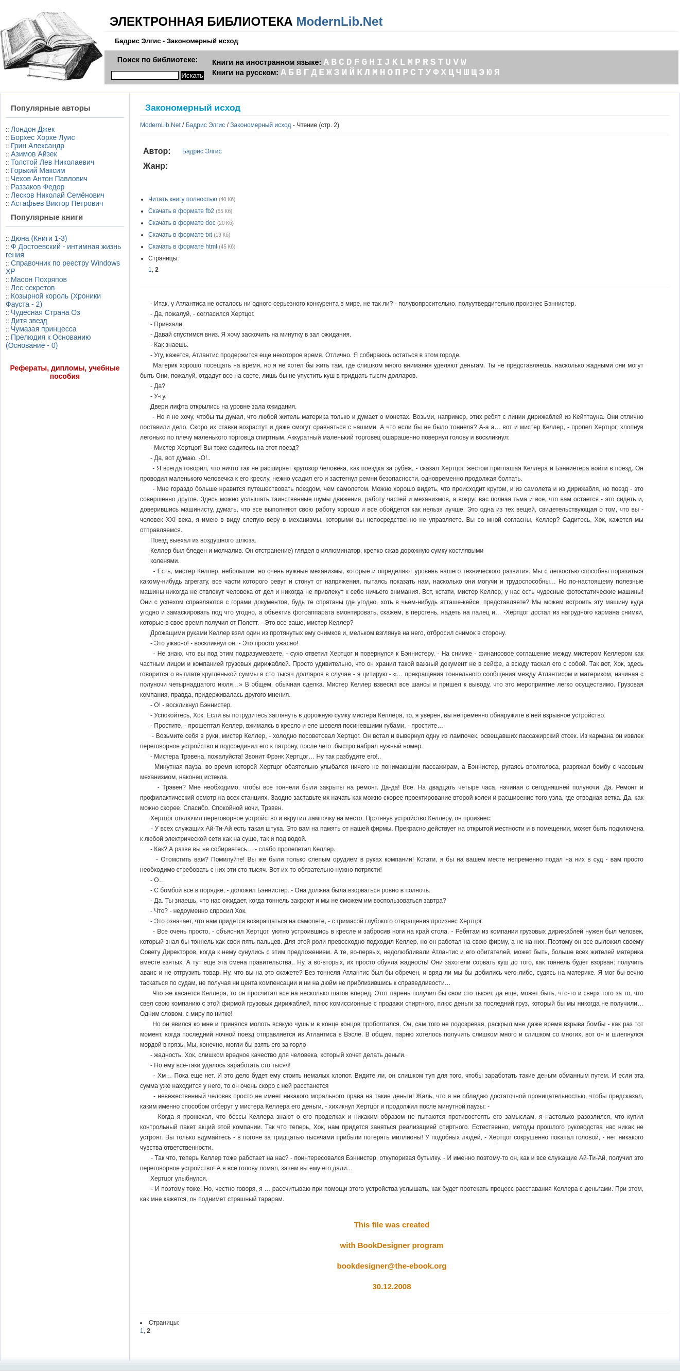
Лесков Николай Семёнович (57, 195)
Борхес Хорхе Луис (43, 137)
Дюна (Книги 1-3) (39, 238)
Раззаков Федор (37, 187)
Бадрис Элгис (205, 125)
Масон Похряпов (39, 279)
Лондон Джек (33, 129)
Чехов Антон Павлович (49, 178)
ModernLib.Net (339, 21)
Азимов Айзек (34, 154)
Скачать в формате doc (182, 222)
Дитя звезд (29, 321)
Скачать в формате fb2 (181, 211)
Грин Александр (37, 146)
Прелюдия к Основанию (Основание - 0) (48, 341)
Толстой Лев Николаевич (52, 162)
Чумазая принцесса (43, 329)
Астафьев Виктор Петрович (57, 203)
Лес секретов (33, 288)
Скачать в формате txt (180, 234)
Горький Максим (38, 170)
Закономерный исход (260, 125)
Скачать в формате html (182, 246)
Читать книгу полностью (182, 199)
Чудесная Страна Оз (45, 312)
